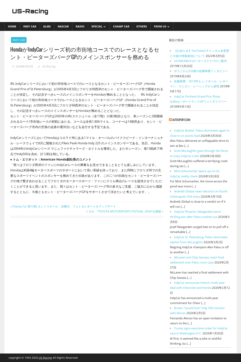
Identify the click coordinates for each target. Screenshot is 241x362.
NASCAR (63, 26)
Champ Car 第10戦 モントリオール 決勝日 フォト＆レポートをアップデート (64, 206)
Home (12, 26)
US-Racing (31, 11)
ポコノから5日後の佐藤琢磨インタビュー (201, 71)
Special (96, 26)
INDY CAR (29, 26)
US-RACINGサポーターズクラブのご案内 (200, 61)
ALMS (47, 26)
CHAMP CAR (121, 26)
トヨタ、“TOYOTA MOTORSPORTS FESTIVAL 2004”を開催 (123, 211)
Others (141, 26)
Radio (80, 26)
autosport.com (181, 119)
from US (160, 26)
